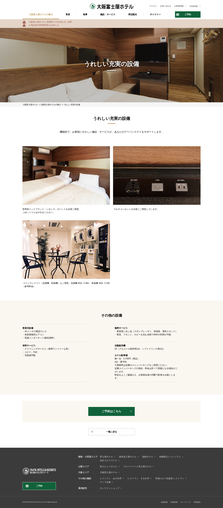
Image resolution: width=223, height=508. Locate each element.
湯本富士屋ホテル (127, 456)
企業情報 (164, 502)
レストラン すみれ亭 (138, 478)
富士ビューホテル (108, 466)
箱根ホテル (147, 456)
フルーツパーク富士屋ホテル (137, 466)
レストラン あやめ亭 (111, 478)
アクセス (153, 6)
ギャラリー (155, 14)
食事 (85, 14)
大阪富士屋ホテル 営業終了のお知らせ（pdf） (51, 22)
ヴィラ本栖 (105, 482)
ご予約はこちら (111, 411)
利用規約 (197, 502)
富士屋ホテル (106, 456)
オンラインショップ (109, 488)
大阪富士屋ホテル (108, 472)
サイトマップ (185, 502)
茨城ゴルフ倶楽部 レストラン (169, 478)
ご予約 (187, 14)
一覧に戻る (111, 431)
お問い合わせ (165, 6)
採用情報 (174, 502)
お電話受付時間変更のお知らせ (44, 25)
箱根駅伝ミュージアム (170, 456)
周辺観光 (132, 14)
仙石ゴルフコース (108, 460)
